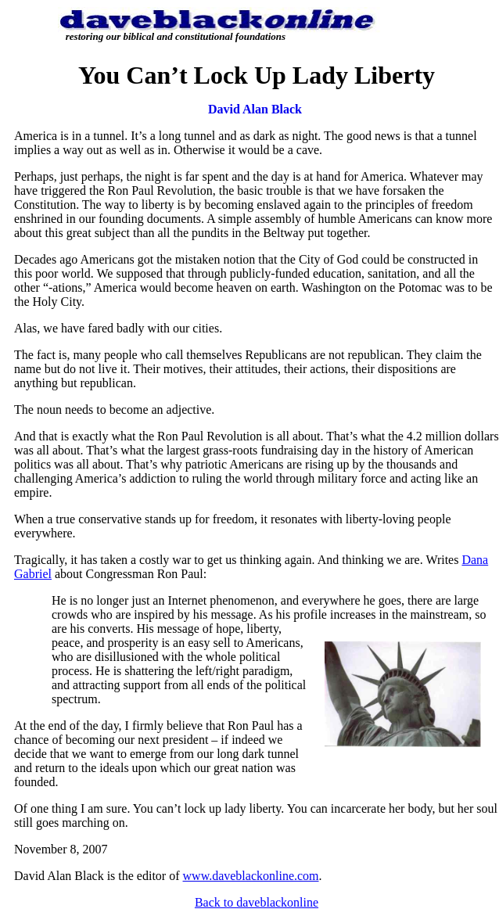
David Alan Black (255, 109)
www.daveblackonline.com (251, 875)
